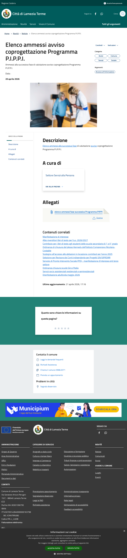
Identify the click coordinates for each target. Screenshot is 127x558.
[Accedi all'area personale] (113, 3)
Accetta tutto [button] (54, 548)
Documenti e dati (8, 478)
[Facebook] (94, 13)
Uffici (3, 460)
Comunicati (100, 456)
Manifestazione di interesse (55, 236)
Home (6, 33)
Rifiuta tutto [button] (73, 548)
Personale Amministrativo (12, 473)
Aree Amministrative (10, 456)
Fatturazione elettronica (11, 522)
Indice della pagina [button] (15, 136)
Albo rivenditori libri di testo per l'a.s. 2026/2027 (65, 240)
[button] (63, 554)
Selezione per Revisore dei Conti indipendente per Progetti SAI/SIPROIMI (76, 257)
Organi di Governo (9, 451)
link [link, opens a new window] (87, 543)
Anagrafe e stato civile (42, 451)
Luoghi (98, 472)
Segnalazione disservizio (43, 495)
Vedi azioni (113, 45)
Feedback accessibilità (73, 509)
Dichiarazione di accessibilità (76, 504)
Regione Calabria (8, 3)
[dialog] (63, 543)
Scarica (97, 217)
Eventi (98, 477)
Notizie (25, 33)
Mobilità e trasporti (41, 469)
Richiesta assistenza (41, 504)
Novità (16, 33)
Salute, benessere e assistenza (77, 464)
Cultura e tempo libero (42, 456)
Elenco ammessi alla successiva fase (60, 146)
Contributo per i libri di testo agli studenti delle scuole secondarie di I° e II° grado (80, 243)
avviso (94, 146)
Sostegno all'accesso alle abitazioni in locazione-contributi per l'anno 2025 (77, 254)
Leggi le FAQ (38, 500)
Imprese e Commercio (42, 460)
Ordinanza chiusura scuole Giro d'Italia (61, 268)
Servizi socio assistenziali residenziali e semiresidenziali (68, 271)
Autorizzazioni (70, 469)
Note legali (68, 500)
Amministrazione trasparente (76, 491)
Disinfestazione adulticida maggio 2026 (61, 275)
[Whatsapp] (100, 13)
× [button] (124, 531)
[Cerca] (123, 14)
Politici (4, 469)
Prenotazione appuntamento (45, 491)
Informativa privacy (72, 495)
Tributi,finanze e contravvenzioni (78, 460)
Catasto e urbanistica (42, 465)
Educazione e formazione (74, 451)
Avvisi (97, 460)
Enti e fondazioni (8, 465)
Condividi (101, 45)
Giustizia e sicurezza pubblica (76, 455)
